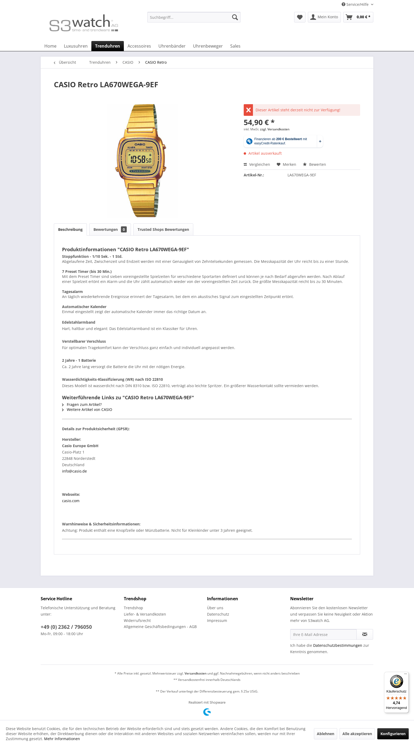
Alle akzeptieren (357, 733)
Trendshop (133, 607)
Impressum (217, 620)
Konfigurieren (393, 733)
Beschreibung (70, 229)
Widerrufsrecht (137, 620)
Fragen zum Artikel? (82, 404)
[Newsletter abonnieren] (364, 634)
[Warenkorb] (358, 17)
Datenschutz (218, 614)
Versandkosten (195, 673)
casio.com (70, 500)
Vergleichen (257, 164)
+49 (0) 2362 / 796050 (66, 627)
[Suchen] (235, 17)
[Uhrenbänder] (172, 46)
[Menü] (405, 675)
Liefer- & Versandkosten (145, 614)
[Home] (50, 46)
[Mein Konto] (324, 17)
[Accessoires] (139, 46)
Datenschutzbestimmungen (337, 645)
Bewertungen (110, 229)
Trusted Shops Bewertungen (163, 229)
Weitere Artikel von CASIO (87, 409)
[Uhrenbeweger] (208, 46)
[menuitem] (194, 20)
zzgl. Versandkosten (274, 129)
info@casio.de (74, 471)
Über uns (215, 607)
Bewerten (314, 164)
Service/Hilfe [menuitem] (356, 4)
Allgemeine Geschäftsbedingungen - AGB (160, 626)
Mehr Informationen (62, 738)
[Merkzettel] (299, 17)
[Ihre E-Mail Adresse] (323, 634)
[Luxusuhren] (75, 46)
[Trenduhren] (107, 46)
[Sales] (235, 46)
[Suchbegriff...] (194, 17)
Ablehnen (325, 733)
